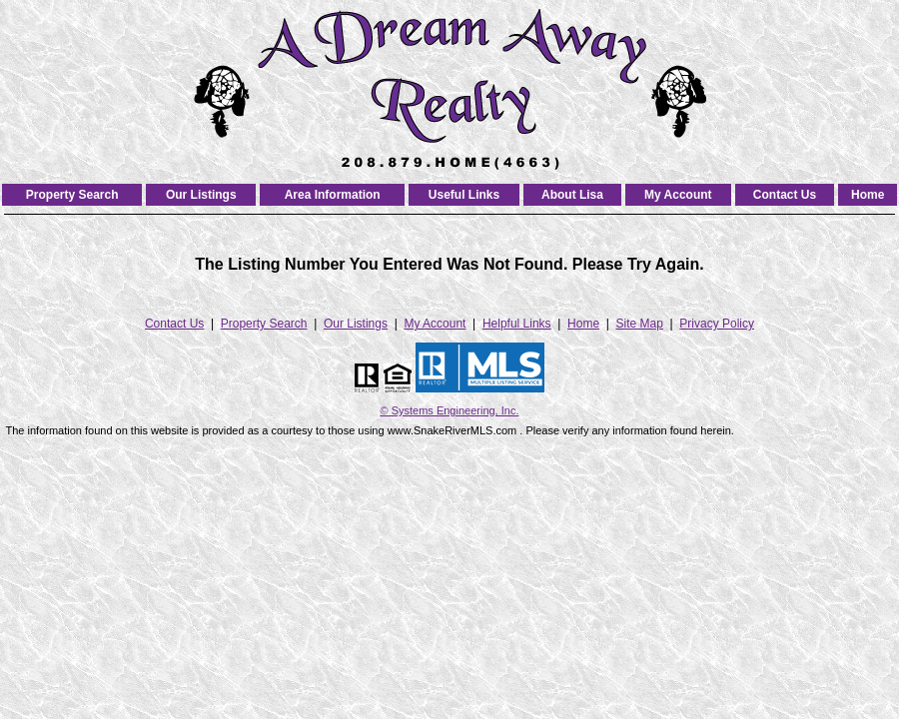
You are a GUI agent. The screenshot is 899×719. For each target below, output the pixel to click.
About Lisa (572, 195)
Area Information (333, 195)
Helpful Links (516, 324)
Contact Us (784, 195)
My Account (678, 195)
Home (867, 195)
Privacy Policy (716, 324)
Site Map (639, 324)
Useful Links (464, 195)
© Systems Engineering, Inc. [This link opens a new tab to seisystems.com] (450, 410)
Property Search (72, 195)
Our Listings (201, 195)
